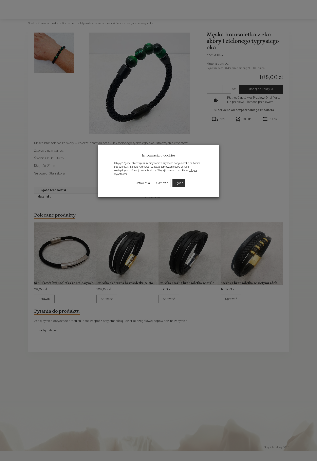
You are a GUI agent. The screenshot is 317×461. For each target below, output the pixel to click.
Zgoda (179, 183)
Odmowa (162, 183)
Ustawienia (143, 183)
